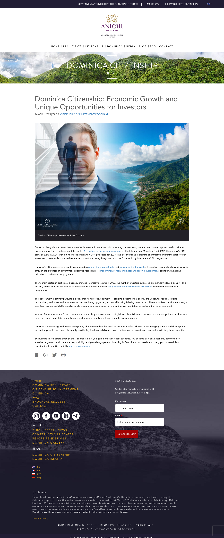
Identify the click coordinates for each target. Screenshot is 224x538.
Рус (36, 474)
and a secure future (79, 346)
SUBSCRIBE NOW (127, 433)
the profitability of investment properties (130, 286)
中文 (36, 478)
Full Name (120, 401)
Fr (36, 470)
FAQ (35, 397)
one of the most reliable (101, 266)
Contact (40, 405)
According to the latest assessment (102, 251)
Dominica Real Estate (51, 385)
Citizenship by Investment (55, 389)
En (36, 467)
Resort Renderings (49, 438)
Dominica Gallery (48, 442)
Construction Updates (53, 434)
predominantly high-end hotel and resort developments (129, 270)
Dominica (40, 393)
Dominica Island (47, 458)
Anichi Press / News (49, 430)
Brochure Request (49, 401)
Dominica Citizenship (51, 454)
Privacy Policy (40, 518)
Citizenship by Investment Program (84, 114)
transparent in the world (132, 266)
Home (37, 381)
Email (118, 415)
